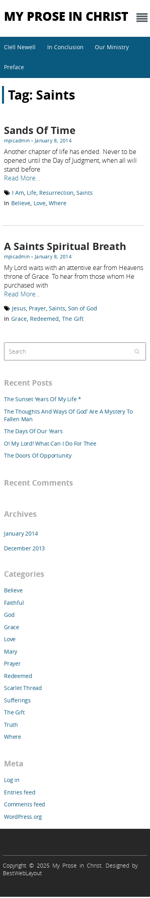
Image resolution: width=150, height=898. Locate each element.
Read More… (22, 178)
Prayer (37, 308)
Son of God (82, 308)
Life (31, 192)
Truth (11, 724)
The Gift (73, 318)
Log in (12, 780)
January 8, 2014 (53, 140)
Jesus (19, 308)
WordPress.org (23, 816)
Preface (14, 67)
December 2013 (24, 548)
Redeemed (44, 318)
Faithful (14, 602)
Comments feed (24, 804)
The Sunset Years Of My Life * (42, 399)
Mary (10, 651)
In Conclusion (65, 47)
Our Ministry (112, 47)
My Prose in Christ (66, 15)
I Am (18, 192)
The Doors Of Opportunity (38, 455)
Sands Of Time (40, 130)
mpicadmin (17, 140)
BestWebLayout (22, 873)
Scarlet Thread (23, 688)
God (9, 614)
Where (57, 203)
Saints (84, 192)
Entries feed (19, 792)
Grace (19, 318)
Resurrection (56, 192)
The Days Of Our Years (33, 431)
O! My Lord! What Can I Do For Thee (50, 443)
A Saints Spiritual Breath (65, 246)
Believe (20, 203)
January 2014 (21, 533)
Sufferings (17, 700)
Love (40, 203)
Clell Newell (20, 47)
